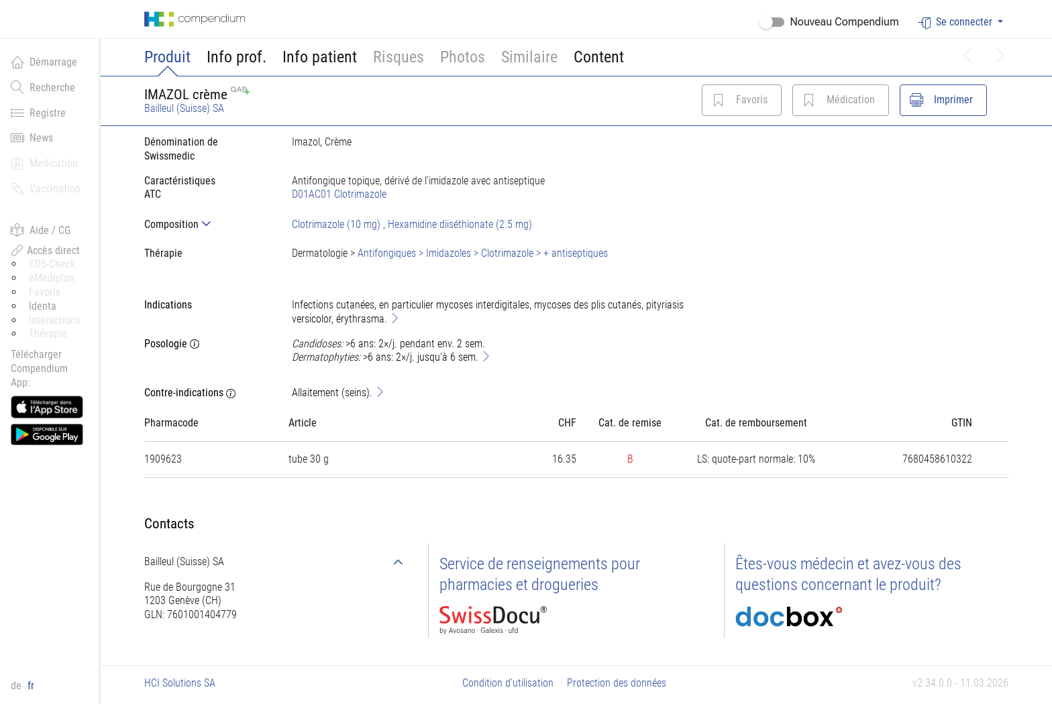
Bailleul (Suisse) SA (184, 108)
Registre (38, 112)
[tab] (207, 224)
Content (599, 57)
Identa (42, 306)
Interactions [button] (55, 320)
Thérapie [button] (48, 333)
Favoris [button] (44, 292)
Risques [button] (398, 57)
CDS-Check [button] (52, 263)
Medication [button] (44, 163)
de (17, 685)
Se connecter (956, 22)
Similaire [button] (529, 57)
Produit (167, 57)
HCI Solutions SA (179, 683)
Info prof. (236, 57)
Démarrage (44, 61)
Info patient (319, 57)
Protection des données (616, 683)
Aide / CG (40, 230)
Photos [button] (462, 57)
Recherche (43, 87)
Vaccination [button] (46, 188)
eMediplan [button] (51, 278)
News (32, 137)
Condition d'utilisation (508, 683)
